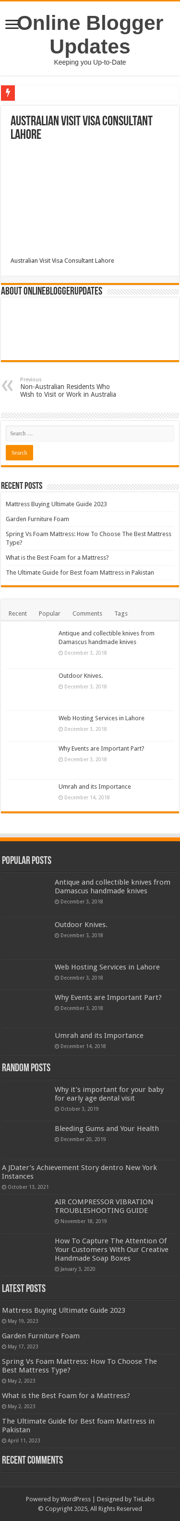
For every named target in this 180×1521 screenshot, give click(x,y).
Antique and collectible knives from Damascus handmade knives (112, 886)
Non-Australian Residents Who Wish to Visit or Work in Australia (69, 387)
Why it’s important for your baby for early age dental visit (109, 1094)
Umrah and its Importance (95, 786)
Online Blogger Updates (90, 34)
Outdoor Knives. (81, 675)
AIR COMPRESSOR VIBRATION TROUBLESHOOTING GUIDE (104, 1206)
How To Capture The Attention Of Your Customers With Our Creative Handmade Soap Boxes (111, 1250)
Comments (87, 613)
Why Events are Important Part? (101, 748)
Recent (18, 613)
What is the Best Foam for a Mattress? (57, 557)
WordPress (75, 1499)
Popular (49, 613)
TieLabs (144, 1499)
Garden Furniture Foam (37, 519)
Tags (121, 613)
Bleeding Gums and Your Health (107, 1128)
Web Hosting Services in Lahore (101, 718)
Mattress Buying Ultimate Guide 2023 (56, 504)
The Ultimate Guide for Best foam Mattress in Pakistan (80, 572)
